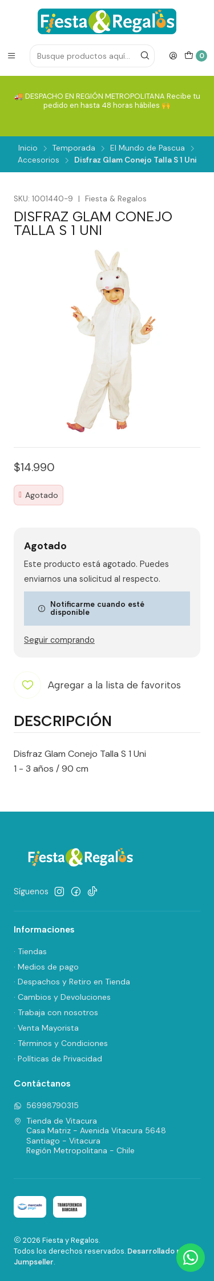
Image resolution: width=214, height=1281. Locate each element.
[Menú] (11, 55)
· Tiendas (30, 951)
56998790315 (46, 1105)
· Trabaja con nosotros (56, 1012)
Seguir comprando (59, 640)
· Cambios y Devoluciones (62, 997)
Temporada (74, 148)
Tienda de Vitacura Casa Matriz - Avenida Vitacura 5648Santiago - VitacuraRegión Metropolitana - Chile (90, 1136)
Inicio (28, 148)
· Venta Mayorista (46, 1028)
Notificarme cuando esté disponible (91, 608)
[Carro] (195, 56)
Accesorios (38, 160)
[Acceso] (172, 55)
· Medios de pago (46, 967)
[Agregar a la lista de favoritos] (97, 685)
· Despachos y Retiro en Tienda (72, 981)
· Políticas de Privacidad (58, 1058)
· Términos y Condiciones (61, 1043)
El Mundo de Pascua (147, 148)
